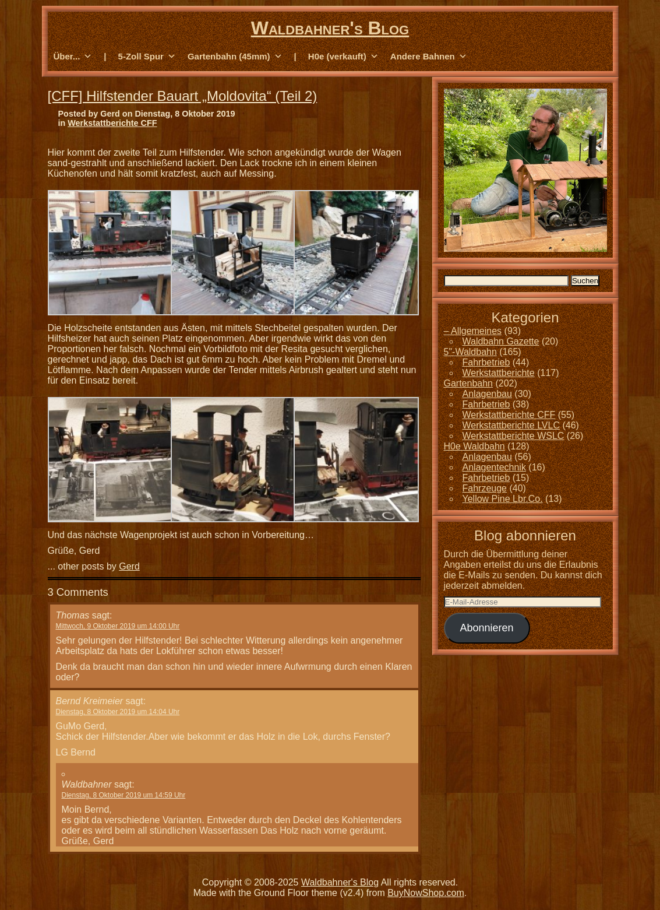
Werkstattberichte (499, 373)
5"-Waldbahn (470, 352)
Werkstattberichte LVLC (511, 425)
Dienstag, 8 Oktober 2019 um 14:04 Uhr (118, 712)
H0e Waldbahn (474, 446)
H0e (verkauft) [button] (343, 56)
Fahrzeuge (485, 488)
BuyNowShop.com (425, 893)
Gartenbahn (468, 383)
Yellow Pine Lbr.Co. (503, 499)
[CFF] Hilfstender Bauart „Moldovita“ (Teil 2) (182, 96)
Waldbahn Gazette (501, 341)
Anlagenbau (487, 394)
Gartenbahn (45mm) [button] (235, 56)
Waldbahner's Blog (330, 27)
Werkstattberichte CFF (112, 123)
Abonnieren (486, 628)
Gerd (129, 566)
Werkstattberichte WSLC (513, 436)
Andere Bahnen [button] (428, 56)
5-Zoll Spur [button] (147, 56)
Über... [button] (73, 56)
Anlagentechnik (494, 467)
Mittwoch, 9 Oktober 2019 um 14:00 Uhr (118, 626)
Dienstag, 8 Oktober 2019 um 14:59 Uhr (124, 795)
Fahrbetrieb (486, 362)
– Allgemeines (473, 331)
